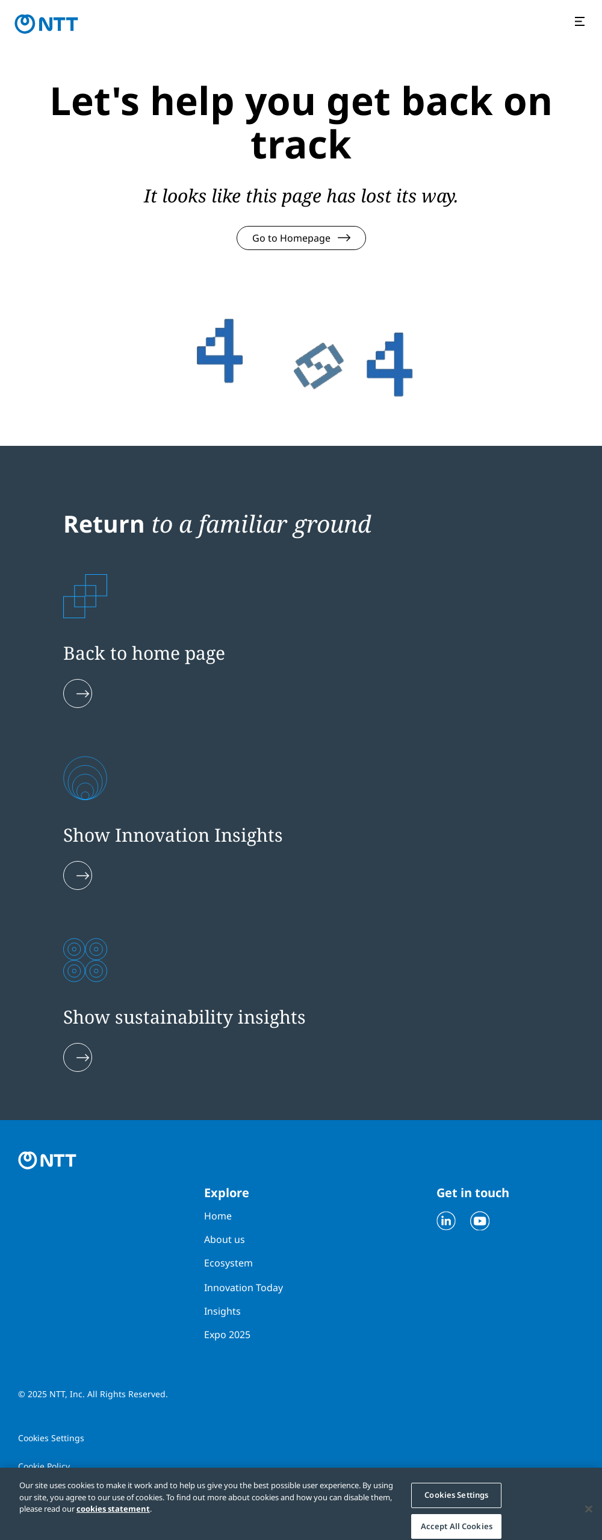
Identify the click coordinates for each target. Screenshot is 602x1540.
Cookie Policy (44, 1466)
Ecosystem (228, 1262)
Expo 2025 (227, 1334)
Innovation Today (243, 1287)
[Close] (589, 1514)
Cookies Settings (51, 1438)
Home (218, 1215)
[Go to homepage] (46, 24)
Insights (222, 1311)
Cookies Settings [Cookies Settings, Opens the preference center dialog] (456, 1500)
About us (224, 1239)
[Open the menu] (581, 22)
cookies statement (113, 1514)
